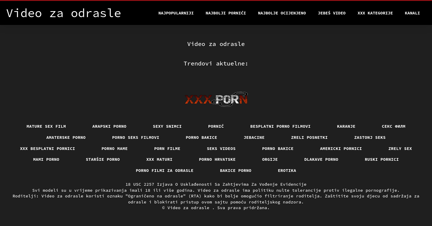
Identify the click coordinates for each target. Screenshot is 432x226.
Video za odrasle (189, 207)
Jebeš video (332, 13)
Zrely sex (400, 148)
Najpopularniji (176, 13)
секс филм (394, 126)
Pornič (216, 126)
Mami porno (46, 159)
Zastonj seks (370, 137)
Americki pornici (341, 148)
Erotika (287, 170)
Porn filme (167, 148)
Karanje (346, 126)
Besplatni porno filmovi (280, 126)
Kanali (412, 13)
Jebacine (254, 137)
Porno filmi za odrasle (165, 170)
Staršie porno (103, 159)
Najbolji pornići (226, 13)
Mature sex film (46, 126)
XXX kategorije (375, 13)
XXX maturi (159, 159)
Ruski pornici (382, 159)
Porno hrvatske (217, 159)
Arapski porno (109, 126)
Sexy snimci (167, 126)
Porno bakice (201, 137)
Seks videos (221, 148)
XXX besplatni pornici (47, 148)
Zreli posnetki (309, 137)
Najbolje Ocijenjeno (282, 13)
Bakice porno (235, 170)
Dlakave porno (321, 159)
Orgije (270, 159)
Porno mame (114, 148)
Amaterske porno (66, 137)
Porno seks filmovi (136, 137)
